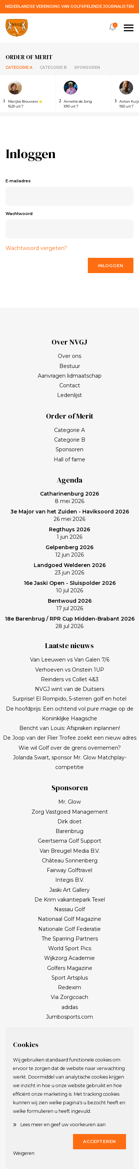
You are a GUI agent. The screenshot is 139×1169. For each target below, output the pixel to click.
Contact (69, 385)
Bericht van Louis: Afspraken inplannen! (69, 728)
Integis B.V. (69, 880)
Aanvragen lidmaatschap (70, 375)
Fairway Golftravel (69, 870)
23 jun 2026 (70, 569)
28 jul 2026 (70, 622)
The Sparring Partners (70, 938)
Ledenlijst (69, 395)
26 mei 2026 (69, 515)
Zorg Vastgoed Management (70, 811)
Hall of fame (69, 459)
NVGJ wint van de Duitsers (69, 689)
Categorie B (53, 67)
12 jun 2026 (69, 551)
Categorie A (19, 67)
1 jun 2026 (69, 533)
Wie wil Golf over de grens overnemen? (70, 747)
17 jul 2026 (70, 605)
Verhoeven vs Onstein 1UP (69, 669)
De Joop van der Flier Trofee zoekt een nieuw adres (69, 737)
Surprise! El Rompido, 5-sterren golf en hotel (69, 698)
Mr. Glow (69, 801)
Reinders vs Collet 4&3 (70, 679)
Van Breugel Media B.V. (70, 851)
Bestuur (69, 366)
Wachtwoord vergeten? (36, 248)
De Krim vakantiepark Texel (69, 899)
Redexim (69, 987)
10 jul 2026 (70, 587)
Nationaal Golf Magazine (69, 919)
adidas (70, 1007)
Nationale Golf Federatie (69, 929)
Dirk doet (69, 821)
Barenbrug (69, 831)
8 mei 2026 (69, 497)
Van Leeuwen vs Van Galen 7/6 (69, 659)
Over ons (69, 356)
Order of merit (29, 57)
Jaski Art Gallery (69, 890)
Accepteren (99, 1141)
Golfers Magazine (69, 968)
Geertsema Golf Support (69, 840)
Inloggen (110, 265)
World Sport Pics (69, 948)
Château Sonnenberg (69, 860)
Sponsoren (87, 67)
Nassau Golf (69, 909)
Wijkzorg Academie (69, 958)
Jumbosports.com (69, 1016)
